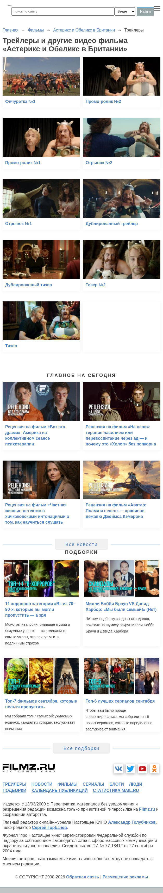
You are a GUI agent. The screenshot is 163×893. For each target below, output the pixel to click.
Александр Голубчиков (132, 822)
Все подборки (81, 748)
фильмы (67, 784)
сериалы (93, 784)
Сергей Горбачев (49, 827)
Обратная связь (82, 877)
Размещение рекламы (125, 877)
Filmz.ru (147, 809)
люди (135, 784)
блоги (116, 784)
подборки (14, 790)
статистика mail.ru (116, 790)
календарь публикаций (60, 790)
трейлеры (14, 784)
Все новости (81, 544)
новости (42, 784)
